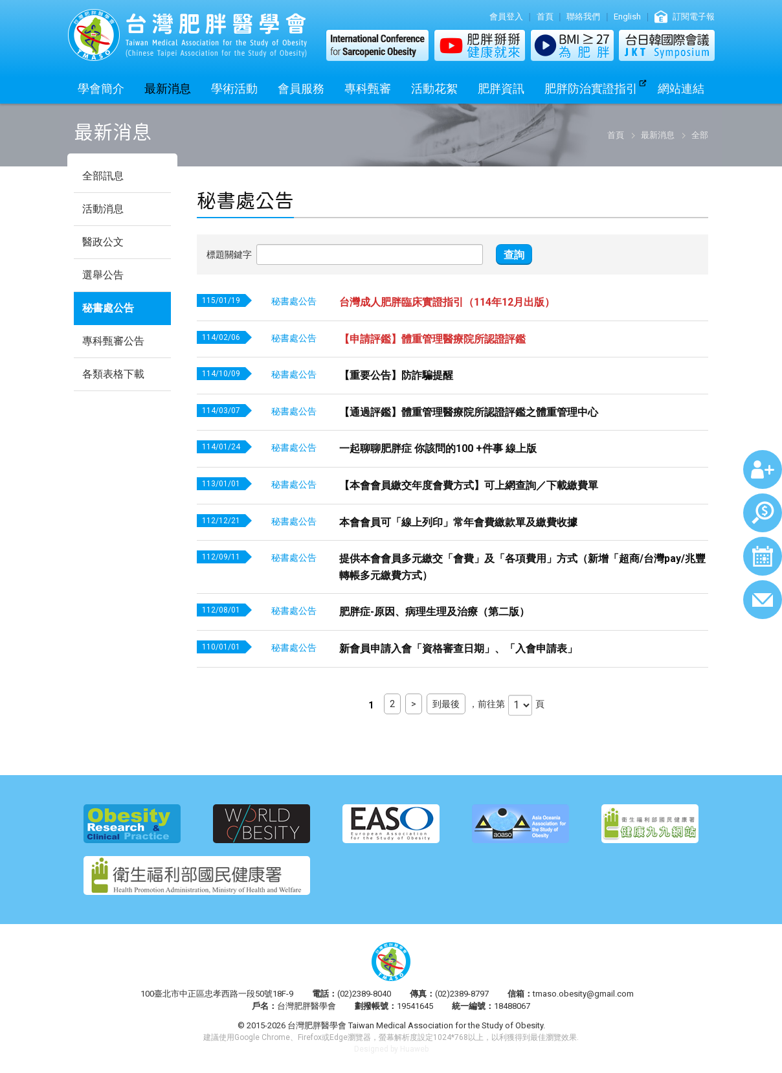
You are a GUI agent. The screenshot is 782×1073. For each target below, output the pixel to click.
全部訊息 (103, 176)
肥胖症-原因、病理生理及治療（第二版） (434, 611)
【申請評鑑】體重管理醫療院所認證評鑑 (432, 339)
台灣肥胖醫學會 (187, 35)
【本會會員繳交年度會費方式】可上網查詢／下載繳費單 (468, 485)
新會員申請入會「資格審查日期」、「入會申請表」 (458, 648)
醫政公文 (103, 242)
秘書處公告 (108, 308)
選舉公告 (103, 275)
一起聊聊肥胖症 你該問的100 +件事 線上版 (438, 448)
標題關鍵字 (229, 254)
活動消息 (103, 209)
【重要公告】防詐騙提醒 (396, 375)
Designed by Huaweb (391, 1049)
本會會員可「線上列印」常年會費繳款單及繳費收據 (458, 522)
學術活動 (234, 88)
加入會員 (762, 469)
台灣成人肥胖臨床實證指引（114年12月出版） (447, 302)
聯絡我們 (583, 16)
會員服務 (301, 88)
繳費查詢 (762, 512)
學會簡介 (101, 88)
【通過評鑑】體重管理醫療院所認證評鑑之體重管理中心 (468, 412)
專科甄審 (367, 88)
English (627, 16)
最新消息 (167, 88)
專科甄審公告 (113, 341)
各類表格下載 (113, 374)
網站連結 (681, 88)
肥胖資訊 (501, 88)
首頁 (545, 16)
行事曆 (762, 556)
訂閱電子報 (694, 16)
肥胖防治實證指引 (591, 88)
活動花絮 (434, 88)
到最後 (446, 704)
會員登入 (506, 16)
